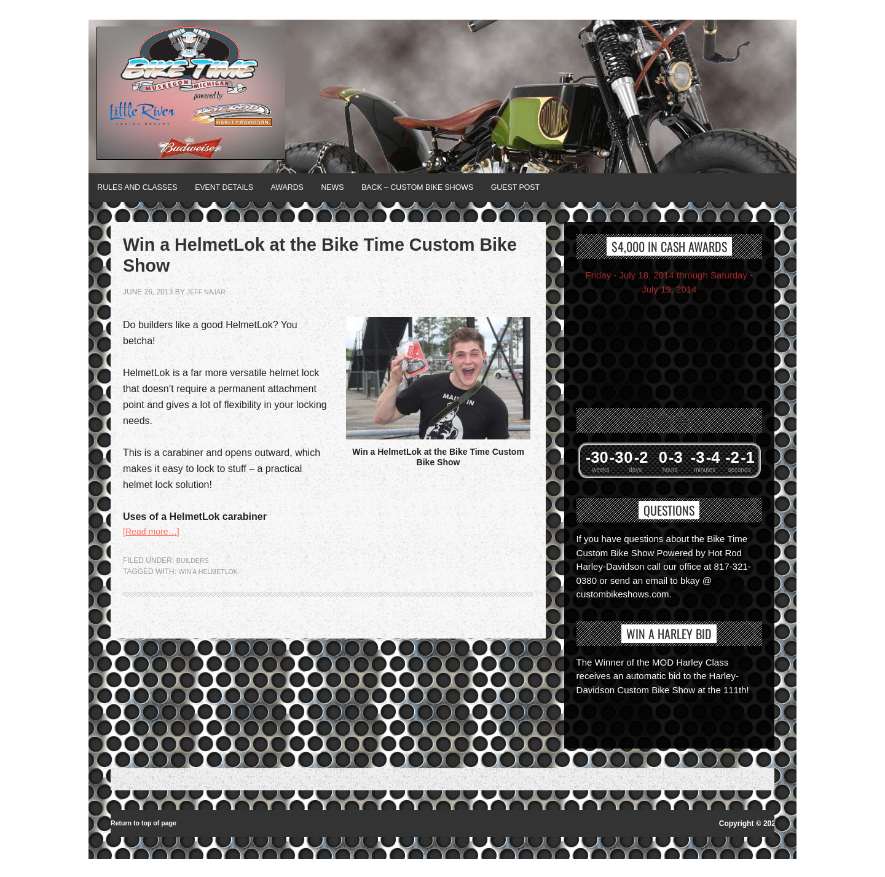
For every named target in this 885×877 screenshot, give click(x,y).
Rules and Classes (146, 187)
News (382, 187)
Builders (194, 577)
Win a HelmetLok (211, 588)
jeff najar (208, 306)
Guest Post (598, 187)
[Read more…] (155, 547)
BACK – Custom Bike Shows (482, 187)
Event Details (249, 187)
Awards (325, 187)
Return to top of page (148, 821)
